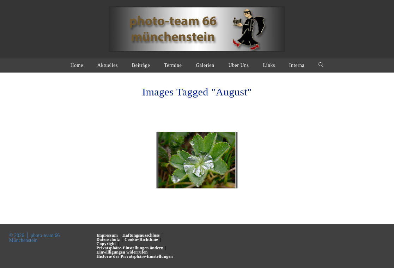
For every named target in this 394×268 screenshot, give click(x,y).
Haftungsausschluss (141, 235)
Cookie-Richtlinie (141, 239)
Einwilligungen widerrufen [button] (122, 252)
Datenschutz (108, 239)
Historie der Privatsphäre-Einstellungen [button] (135, 256)
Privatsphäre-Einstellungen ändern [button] (130, 247)
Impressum (107, 235)
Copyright (106, 243)
